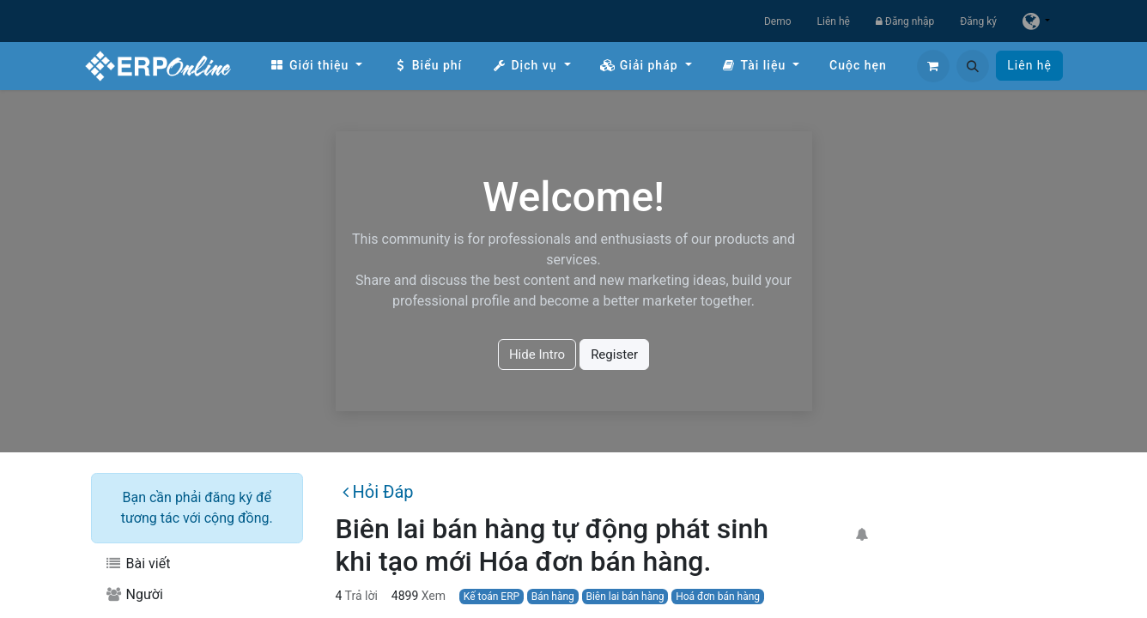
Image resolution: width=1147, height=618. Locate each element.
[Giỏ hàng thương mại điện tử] (933, 66)
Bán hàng (552, 597)
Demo (778, 21)
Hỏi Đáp (378, 492)
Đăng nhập (905, 21)
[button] (972, 66)
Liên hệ (833, 21)
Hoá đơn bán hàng (718, 597)
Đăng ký (978, 21)
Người (134, 594)
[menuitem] (316, 65)
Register (614, 354)
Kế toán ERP (491, 597)
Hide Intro (537, 354)
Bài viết (137, 563)
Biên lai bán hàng (625, 597)
